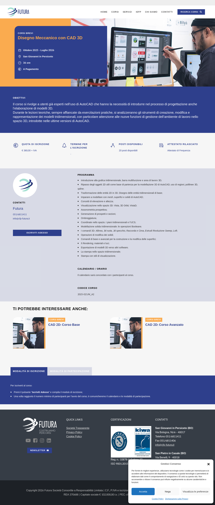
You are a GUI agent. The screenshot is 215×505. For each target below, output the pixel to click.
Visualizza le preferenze (195, 491)
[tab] (29, 371)
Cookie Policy (157, 499)
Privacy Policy (74, 432)
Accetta (143, 491)
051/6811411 (20, 214)
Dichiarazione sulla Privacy (176, 499)
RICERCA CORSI (191, 12)
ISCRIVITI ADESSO (37, 233)
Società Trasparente (77, 428)
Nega (168, 491)
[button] (208, 464)
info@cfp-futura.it (21, 219)
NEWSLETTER (39, 450)
